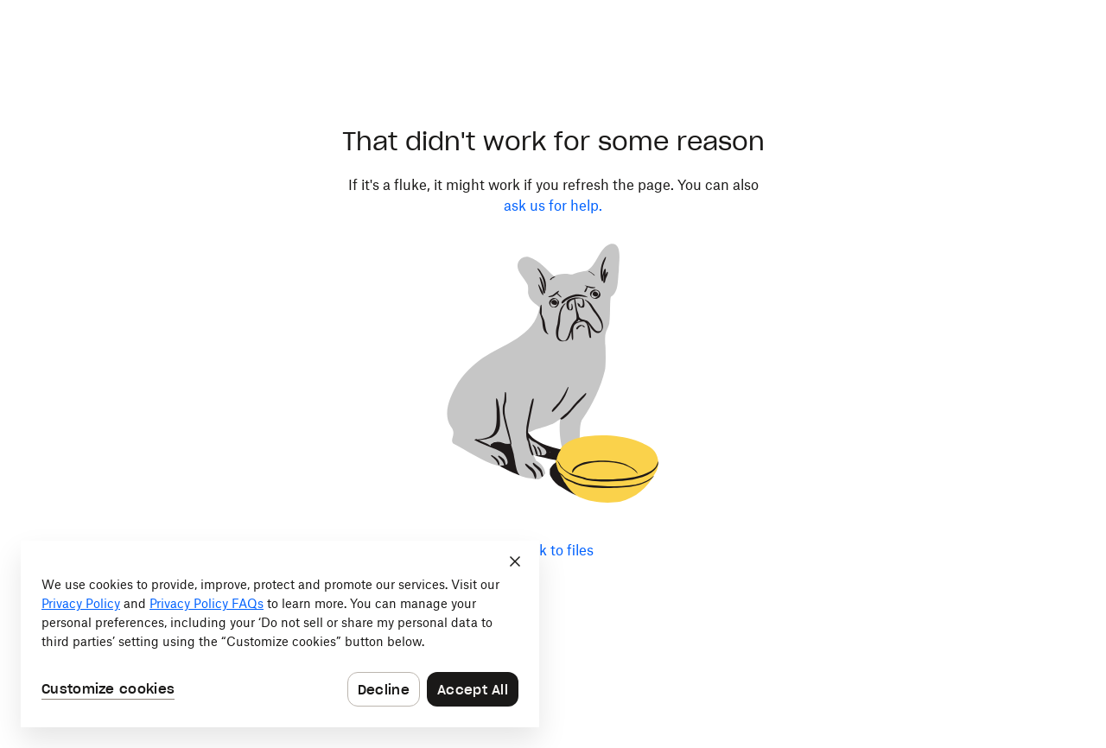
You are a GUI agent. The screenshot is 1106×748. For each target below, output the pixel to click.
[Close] (515, 561)
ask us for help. (553, 205)
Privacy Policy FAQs (206, 603)
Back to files (553, 550)
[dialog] (280, 634)
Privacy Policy (80, 603)
